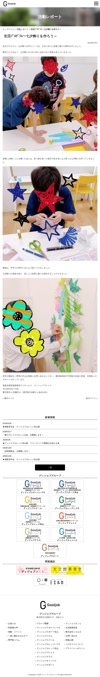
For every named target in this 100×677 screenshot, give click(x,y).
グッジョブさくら (73, 623)
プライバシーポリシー (75, 648)
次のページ (91, 398)
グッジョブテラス (44, 657)
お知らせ (12, 623)
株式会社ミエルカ (73, 632)
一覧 (50, 467)
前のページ (9, 398)
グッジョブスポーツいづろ (48, 628)
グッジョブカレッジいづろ (48, 644)
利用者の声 (13, 628)
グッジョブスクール (45, 640)
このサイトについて (74, 644)
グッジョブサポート (45, 665)
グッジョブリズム (44, 636)
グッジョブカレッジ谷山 (47, 648)
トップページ (8, 29)
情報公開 (69, 640)
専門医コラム (14, 640)
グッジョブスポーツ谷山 (47, 632)
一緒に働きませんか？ (18, 636)
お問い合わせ (71, 636)
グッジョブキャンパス (46, 661)
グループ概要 (43, 623)
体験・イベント (15, 632)
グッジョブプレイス (45, 652)
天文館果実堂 (71, 628)
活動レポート (22, 29)
